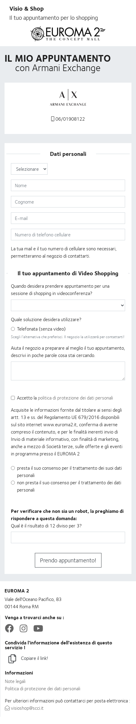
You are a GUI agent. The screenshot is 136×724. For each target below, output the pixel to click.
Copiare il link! (28, 659)
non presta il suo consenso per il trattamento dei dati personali (69, 486)
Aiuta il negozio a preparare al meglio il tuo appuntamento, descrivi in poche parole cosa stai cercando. (68, 351)
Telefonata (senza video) (41, 329)
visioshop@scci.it (24, 708)
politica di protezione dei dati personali (75, 398)
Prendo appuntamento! (68, 560)
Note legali (15, 681)
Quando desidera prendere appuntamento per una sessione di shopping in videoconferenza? (60, 289)
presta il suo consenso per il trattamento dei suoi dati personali (69, 471)
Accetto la (65, 398)
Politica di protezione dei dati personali (42, 688)
